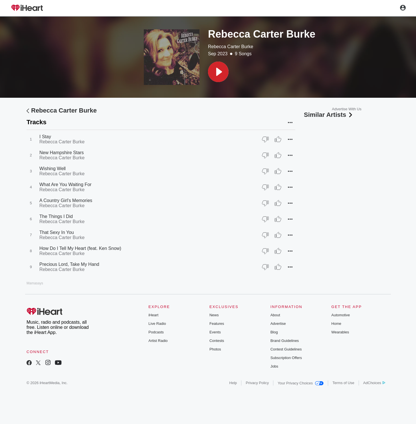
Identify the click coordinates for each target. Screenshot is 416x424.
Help (233, 383)
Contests (216, 341)
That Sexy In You (56, 232)
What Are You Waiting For (65, 184)
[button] (218, 72)
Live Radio (157, 323)
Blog (274, 332)
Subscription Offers (286, 358)
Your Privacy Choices (301, 383)
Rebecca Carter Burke (230, 46)
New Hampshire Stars (61, 152)
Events (215, 332)
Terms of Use (343, 383)
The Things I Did (56, 216)
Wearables (340, 332)
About (275, 315)
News (214, 315)
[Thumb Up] (278, 139)
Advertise (278, 323)
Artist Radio (157, 341)
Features (216, 323)
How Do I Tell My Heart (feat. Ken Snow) (80, 248)
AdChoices (374, 383)
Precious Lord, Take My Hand (69, 264)
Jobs (274, 366)
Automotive (340, 315)
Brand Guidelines (284, 341)
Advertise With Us (346, 109)
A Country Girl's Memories (65, 200)
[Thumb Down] (265, 139)
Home (336, 323)
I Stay (45, 136)
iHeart (153, 315)
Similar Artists (329, 114)
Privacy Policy (257, 383)
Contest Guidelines (286, 349)
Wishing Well (52, 168)
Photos (215, 349)
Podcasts (155, 332)
